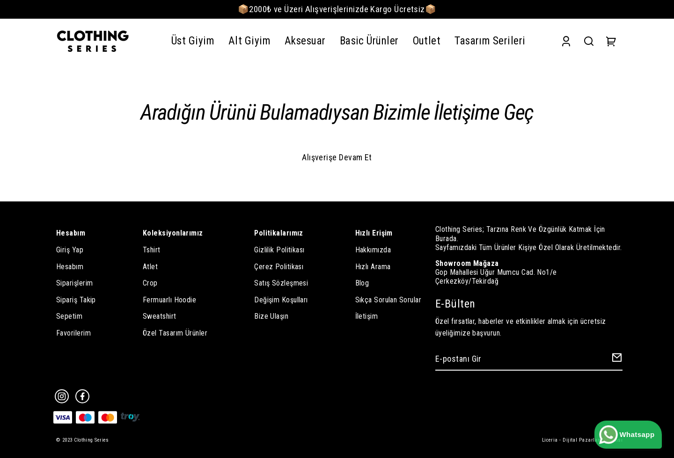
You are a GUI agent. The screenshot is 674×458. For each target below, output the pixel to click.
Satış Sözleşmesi (281, 283)
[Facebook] (82, 396)
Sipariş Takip (76, 299)
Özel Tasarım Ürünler (175, 333)
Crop (150, 283)
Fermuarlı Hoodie (169, 299)
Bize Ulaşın (271, 316)
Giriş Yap (69, 249)
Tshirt (152, 249)
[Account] (566, 41)
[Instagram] (62, 396)
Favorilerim (73, 333)
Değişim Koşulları (281, 299)
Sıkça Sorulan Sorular (388, 299)
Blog (362, 283)
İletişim (366, 316)
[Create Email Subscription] (615, 360)
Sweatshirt (159, 316)
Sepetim (69, 316)
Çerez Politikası (278, 266)
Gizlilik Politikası (279, 249)
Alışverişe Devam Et (337, 157)
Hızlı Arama (373, 266)
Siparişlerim (74, 283)
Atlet (150, 266)
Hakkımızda (373, 249)
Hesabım (69, 266)
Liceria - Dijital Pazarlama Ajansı (582, 440)
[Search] (589, 41)
